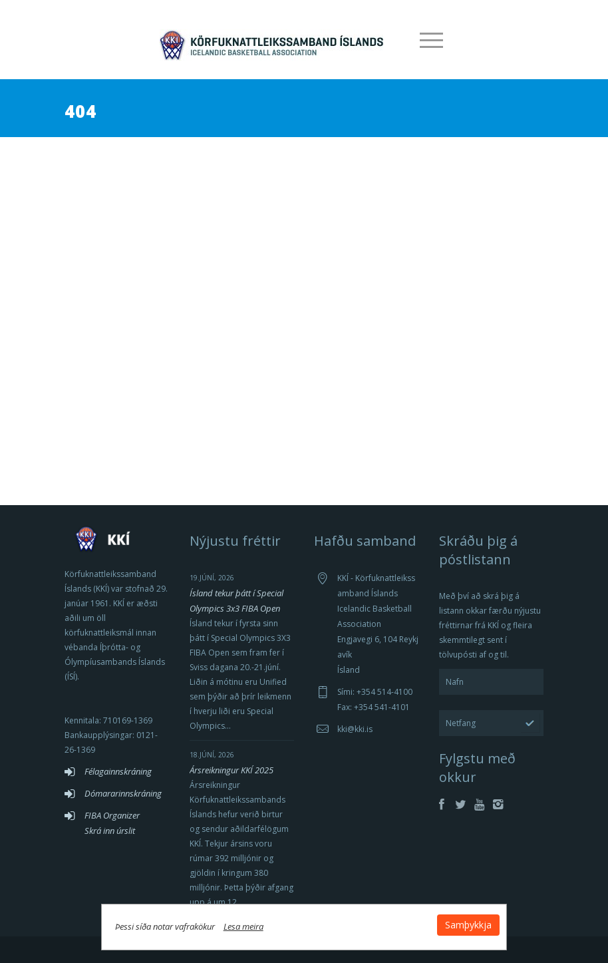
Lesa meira (247, 926)
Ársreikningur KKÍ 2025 (231, 770)
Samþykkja (465, 924)
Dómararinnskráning (123, 793)
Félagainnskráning (118, 771)
